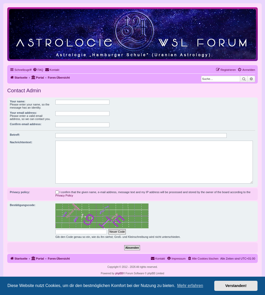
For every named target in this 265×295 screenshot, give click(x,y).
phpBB (119, 273)
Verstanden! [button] (236, 286)
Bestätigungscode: (22, 205)
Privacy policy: (20, 192)
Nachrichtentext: (21, 142)
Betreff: (15, 134)
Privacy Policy (64, 195)
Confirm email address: (25, 124)
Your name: (17, 101)
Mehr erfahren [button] (190, 285)
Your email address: (23, 112)
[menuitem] (38, 70)
